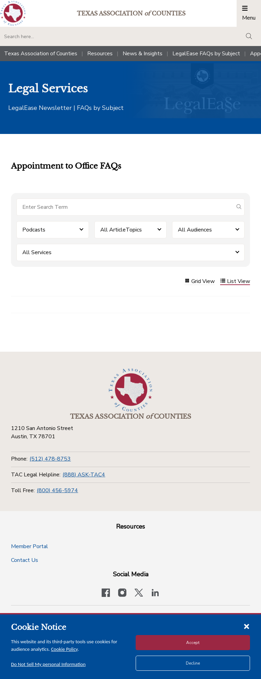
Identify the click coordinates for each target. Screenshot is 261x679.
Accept (193, 642)
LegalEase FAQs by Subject (206, 53)
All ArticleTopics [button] (121, 230)
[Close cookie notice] (246, 626)
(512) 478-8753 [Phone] (50, 459)
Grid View (199, 281)
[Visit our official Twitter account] (139, 593)
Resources (100, 53)
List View (235, 281)
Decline (193, 663)
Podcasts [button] (33, 230)
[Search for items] (125, 207)
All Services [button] (37, 252)
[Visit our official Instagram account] (122, 593)
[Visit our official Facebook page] (106, 593)
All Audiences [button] (195, 230)
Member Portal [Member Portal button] (29, 546)
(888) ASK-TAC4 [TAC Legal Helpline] (84, 474)
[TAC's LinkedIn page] (155, 593)
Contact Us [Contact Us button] (24, 560)
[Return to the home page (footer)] (130, 390)
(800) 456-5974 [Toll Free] (57, 490)
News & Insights (142, 53)
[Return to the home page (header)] (13, 13)
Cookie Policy (64, 649)
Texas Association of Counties (40, 53)
